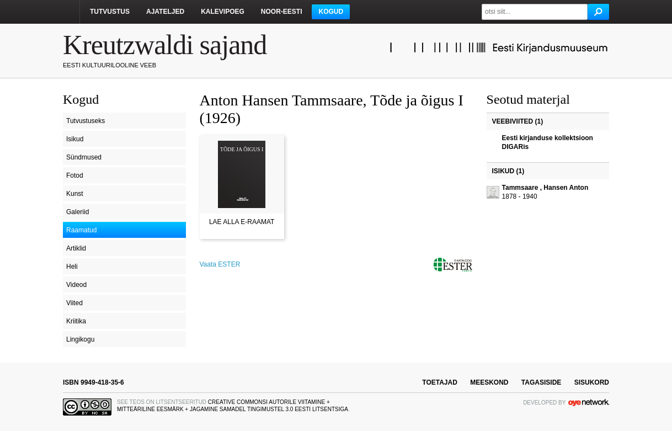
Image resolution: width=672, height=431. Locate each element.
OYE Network (588, 402)
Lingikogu (80, 339)
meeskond (489, 382)
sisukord (591, 382)
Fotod (74, 175)
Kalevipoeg (222, 11)
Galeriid (77, 212)
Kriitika (76, 321)
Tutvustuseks (85, 121)
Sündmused (84, 157)
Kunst (74, 194)
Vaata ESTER (220, 264)
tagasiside (541, 382)
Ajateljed (165, 11)
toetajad (439, 382)
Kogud (330, 11)
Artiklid (76, 248)
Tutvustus (110, 11)
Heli (72, 266)
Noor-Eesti (281, 11)
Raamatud (81, 230)
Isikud (74, 139)
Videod (76, 285)
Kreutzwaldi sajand (164, 44)
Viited (74, 303)
